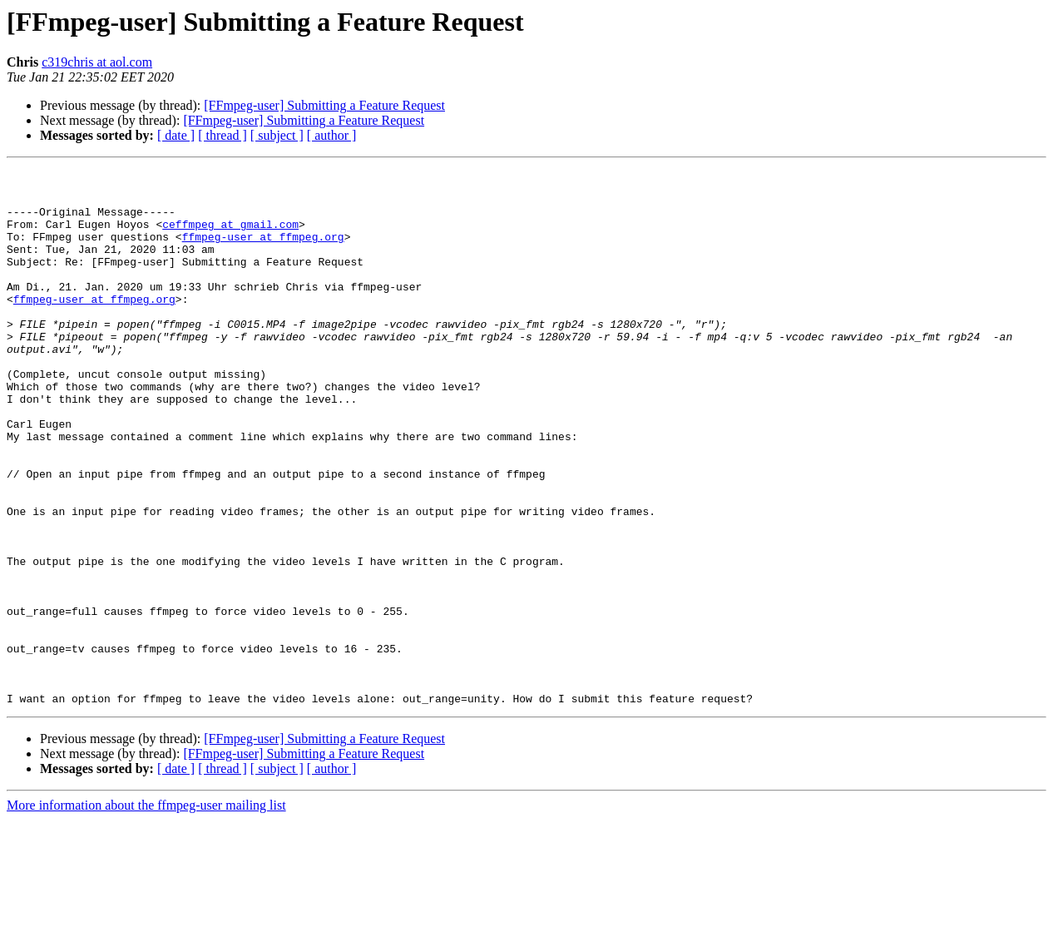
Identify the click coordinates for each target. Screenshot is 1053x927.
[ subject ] (277, 135)
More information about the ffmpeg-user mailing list (146, 912)
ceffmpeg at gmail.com (230, 236)
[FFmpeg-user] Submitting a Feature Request (324, 105)
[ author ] (332, 135)
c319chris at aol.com (97, 62)
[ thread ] (222, 135)
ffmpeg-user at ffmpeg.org (263, 251)
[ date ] (176, 135)
